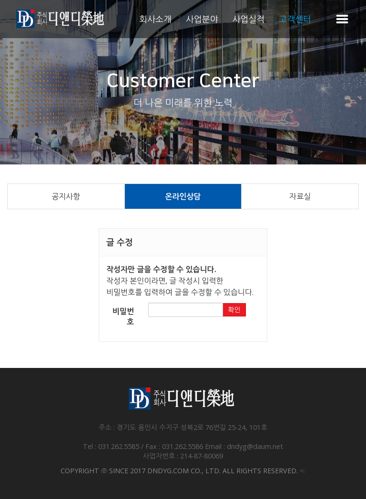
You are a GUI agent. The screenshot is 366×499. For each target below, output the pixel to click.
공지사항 (65, 196)
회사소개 (155, 19)
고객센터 (295, 19)
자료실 (300, 196)
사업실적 (249, 19)
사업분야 (202, 19)
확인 (234, 309)
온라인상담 (183, 196)
